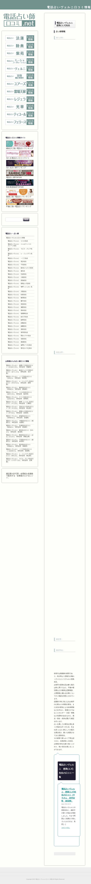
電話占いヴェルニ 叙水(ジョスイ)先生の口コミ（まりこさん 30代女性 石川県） (19, 371)
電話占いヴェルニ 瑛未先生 (17, 310)
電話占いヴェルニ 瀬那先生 (17, 307)
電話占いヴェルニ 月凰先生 (17, 291)
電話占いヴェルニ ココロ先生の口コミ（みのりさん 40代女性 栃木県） (19, 393)
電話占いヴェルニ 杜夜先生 (17, 294)
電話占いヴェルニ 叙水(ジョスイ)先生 (20, 268)
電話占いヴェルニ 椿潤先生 (17, 298)
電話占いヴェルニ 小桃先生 (17, 277)
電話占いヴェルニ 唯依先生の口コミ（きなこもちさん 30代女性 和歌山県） (19, 435)
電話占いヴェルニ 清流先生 (17, 304)
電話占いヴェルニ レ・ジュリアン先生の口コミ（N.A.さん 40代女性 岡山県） (19, 454)
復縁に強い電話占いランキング (19, 193)
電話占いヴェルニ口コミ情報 (69, 7)
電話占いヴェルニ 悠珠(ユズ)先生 (19, 283)
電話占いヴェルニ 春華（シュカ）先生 (20, 287)
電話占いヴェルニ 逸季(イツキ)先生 (20, 345)
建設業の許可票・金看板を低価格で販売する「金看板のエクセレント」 (19, 476)
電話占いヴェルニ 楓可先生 (17, 301)
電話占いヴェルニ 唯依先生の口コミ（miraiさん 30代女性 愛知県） (18, 388)
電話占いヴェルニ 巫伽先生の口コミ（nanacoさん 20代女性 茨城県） (18, 416)
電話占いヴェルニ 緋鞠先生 (17, 323)
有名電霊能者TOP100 (19, 183)
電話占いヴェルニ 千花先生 (17, 264)
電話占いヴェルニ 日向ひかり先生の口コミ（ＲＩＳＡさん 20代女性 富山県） (19, 407)
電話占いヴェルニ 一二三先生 (18, 258)
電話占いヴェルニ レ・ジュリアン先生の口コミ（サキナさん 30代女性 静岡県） (19, 382)
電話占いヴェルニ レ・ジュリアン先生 (20, 254)
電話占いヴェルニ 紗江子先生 (18, 317)
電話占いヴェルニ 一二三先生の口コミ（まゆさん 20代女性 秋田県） (19, 377)
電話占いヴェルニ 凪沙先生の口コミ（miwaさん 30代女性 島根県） (18, 445)
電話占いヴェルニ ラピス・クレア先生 (20, 249)
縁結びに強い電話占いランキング (19, 145)
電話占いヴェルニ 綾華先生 (17, 320)
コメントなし (65, 827)
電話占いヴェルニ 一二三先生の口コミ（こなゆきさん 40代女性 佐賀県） (19, 450)
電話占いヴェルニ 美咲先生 (17, 329)
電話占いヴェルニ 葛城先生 (17, 342)
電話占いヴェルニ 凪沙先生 (17, 261)
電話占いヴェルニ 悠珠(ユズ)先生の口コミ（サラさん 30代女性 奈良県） (68, 795)
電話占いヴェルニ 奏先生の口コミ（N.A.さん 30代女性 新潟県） (19, 431)
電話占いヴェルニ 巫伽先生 (17, 280)
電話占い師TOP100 (19, 174)
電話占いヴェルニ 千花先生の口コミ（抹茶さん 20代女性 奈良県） (19, 440)
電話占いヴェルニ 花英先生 (17, 339)
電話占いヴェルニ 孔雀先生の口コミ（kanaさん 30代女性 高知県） (18, 426)
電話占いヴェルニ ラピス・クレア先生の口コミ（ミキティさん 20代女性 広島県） (19, 460)
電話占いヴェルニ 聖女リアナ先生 (19, 335)
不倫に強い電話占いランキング (19, 203)
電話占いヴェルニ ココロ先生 (18, 241)
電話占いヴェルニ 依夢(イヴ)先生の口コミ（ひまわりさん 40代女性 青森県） (19, 366)
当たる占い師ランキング (19, 164)
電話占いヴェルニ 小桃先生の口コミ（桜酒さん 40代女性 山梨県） (19, 421)
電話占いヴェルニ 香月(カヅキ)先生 (20, 348)
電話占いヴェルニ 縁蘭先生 (17, 326)
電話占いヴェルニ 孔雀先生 (17, 274)
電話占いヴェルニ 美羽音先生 (18, 332)
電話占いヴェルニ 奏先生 (16, 271)
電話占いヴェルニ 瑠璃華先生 (18, 313)
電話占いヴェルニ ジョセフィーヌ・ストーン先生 (20, 245)
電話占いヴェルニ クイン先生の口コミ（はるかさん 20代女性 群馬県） (19, 397)
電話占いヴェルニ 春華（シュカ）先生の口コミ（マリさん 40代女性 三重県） (19, 402)
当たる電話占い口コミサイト (19, 154)
